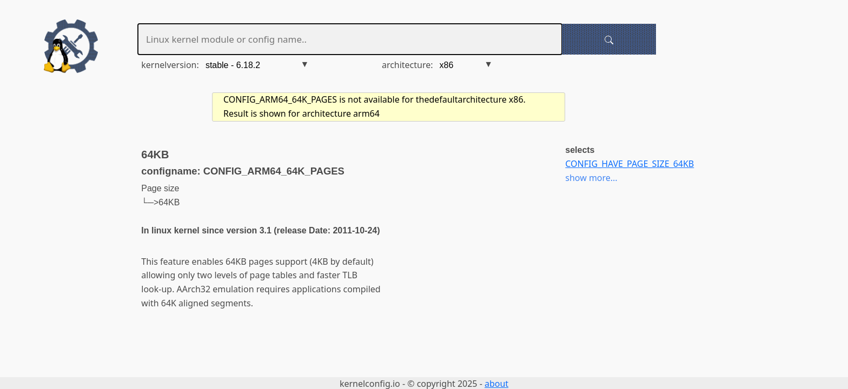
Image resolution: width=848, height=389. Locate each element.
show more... (591, 178)
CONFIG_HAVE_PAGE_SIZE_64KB (629, 164)
